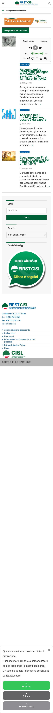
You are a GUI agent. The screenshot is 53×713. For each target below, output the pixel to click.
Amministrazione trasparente (17, 330)
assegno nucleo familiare (15, 30)
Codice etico (9, 333)
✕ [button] (49, 650)
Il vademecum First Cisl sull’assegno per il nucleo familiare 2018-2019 (35, 161)
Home (6, 348)
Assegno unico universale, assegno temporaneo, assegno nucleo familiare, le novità (34, 74)
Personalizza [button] (26, 705)
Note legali (9, 336)
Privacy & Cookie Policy (14, 345)
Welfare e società (25, 64)
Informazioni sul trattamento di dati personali (19, 340)
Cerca (27, 217)
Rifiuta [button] (26, 695)
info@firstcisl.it (9, 324)
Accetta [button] (26, 685)
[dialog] (26, 679)
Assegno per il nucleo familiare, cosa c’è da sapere (33, 117)
